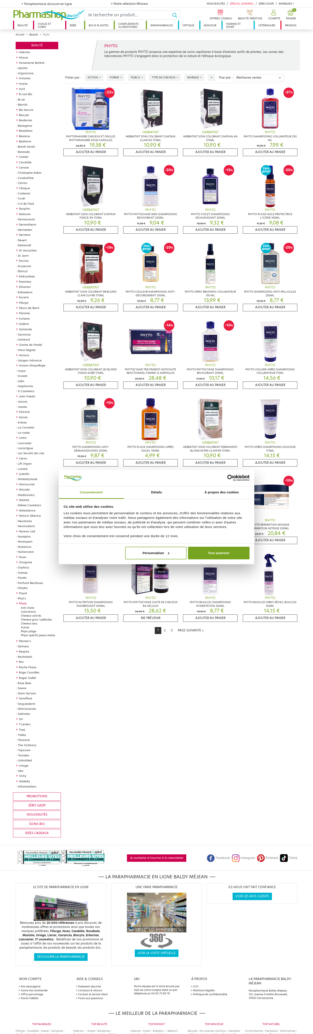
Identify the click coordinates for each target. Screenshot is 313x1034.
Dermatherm (27, 224)
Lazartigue (25, 448)
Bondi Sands (26, 146)
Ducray (24, 261)
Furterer (24, 318)
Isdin (21, 381)
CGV (196, 986)
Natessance (27, 510)
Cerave (24, 167)
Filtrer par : (73, 78)
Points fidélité (29, 998)
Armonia (24, 78)
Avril (22, 89)
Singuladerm (26, 704)
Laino (23, 438)
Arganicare (25, 73)
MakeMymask (27, 479)
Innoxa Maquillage (32, 365)
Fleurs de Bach (29, 308)
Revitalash (25, 657)
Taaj (22, 730)
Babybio (158, 1031)
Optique (188, 25)
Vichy (22, 776)
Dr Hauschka (28, 250)
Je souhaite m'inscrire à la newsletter (156, 858)
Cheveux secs (29, 623)
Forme (115, 77)
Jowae (22, 407)
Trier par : (226, 78)
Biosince (24, 136)
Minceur (210, 25)
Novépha (24, 536)
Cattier (23, 157)
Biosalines (25, 131)
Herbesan (271, 1031)
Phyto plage (28, 631)
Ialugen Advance (30, 360)
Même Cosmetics (29, 505)
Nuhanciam (26, 552)
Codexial (24, 193)
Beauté (23, 25)
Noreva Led (27, 531)
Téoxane (24, 740)
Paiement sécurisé (89, 986)
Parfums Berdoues (30, 583)
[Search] (128, 15)
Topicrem (24, 750)
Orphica (23, 567)
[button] (274, 14)
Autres (25, 627)
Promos (290, 25)
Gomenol (24, 339)
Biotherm (25, 141)
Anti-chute (27, 608)
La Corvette (26, 427)
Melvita (24, 500)
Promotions (37, 796)
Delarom (24, 214)
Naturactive (287, 1031)
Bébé (73, 25)
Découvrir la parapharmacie (61, 957)
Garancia (24, 334)
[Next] (190, 630)
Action (93, 77)
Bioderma (25, 120)
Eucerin (24, 297)
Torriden (23, 755)
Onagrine (25, 562)
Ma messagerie (30, 986)
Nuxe (22, 557)
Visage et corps (44, 25)
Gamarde (25, 329)
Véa (20, 771)
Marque (193, 77)
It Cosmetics (26, 391)
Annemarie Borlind (31, 63)
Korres (23, 417)
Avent (146, 1031)
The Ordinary (27, 745)
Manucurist (27, 484)
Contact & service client (93, 994)
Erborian (25, 287)
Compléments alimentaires (128, 25)
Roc (21, 662)
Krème (22, 422)
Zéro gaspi (37, 805)
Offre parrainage (32, 994)
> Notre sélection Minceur (129, 4)
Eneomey (25, 281)
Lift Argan (25, 464)
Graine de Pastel (30, 345)
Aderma (24, 52)
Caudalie (25, 162)
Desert (22, 240)
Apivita (23, 68)
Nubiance (24, 547)
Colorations (28, 612)
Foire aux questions (90, 998)
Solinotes (24, 714)
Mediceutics (26, 495)
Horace (24, 355)
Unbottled (25, 760)
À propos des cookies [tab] (222, 492)
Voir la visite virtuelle (157, 953)
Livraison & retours (90, 990)
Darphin (24, 209)
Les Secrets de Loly (31, 453)
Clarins (22, 183)
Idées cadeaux (37, 833)
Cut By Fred (26, 204)
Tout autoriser (219, 553)
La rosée (24, 433)
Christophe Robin (30, 173)
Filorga (23, 303)
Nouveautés (216, 3)
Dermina (24, 235)
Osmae (23, 573)
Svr (21, 719)
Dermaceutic (26, 219)
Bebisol (172, 1031)
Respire (24, 651)
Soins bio (37, 824)
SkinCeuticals (27, 709)
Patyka (23, 588)
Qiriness (23, 646)
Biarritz (23, 104)
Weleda (24, 781)
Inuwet (22, 376)
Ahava (23, 57)
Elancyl (22, 271)
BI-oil (21, 99)
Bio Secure (26, 110)
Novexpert (25, 541)
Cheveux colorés (31, 615)
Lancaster (25, 443)
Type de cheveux (164, 77)
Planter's (25, 641)
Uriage (23, 765)
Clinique (24, 188)
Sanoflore (25, 698)
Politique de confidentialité (210, 994)
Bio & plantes (98, 25)
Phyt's (22, 598)
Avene (23, 84)
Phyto (23, 603)
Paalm (22, 578)
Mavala (24, 489)
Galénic (24, 324)
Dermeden (25, 230)
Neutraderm (26, 526)
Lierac (23, 458)
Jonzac (23, 401)
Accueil (20, 34)
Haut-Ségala (27, 350)
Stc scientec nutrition (213, 1031)
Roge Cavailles (29, 672)
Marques (285, 3)
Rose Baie (24, 683)
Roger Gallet (27, 678)
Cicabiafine (26, 178)
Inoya (22, 371)
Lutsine (23, 469)
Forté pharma (254, 1031)
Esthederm (25, 292)
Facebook (218, 858)
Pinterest (267, 858)
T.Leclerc (25, 724)
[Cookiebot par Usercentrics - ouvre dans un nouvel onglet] (230, 478)
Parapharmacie (161, 25)
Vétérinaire (266, 25)
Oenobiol (234, 1031)
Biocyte (24, 115)
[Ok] (176, 15)
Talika (22, 735)
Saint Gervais (27, 693)
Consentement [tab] (91, 492)
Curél (21, 198)
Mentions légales (204, 990)
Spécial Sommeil (242, 3)
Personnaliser (156, 553)
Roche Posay (28, 667)
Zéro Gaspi (266, 3)
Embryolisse (27, 276)
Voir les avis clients (252, 896)
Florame (24, 313)
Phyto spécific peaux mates (38, 635)
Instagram (243, 858)
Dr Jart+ (23, 256)
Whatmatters (27, 786)
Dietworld (24, 245)
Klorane (24, 412)
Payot (23, 593)
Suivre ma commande (34, 990)
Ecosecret (24, 266)
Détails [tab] (156, 492)
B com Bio (25, 94)
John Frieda (27, 396)
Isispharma (25, 386)
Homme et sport (233, 25)
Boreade (24, 152)
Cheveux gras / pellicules (36, 619)
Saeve (22, 688)
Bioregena (25, 126)
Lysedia (24, 474)
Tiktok (288, 858)
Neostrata (25, 521)
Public (136, 77)
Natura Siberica (30, 516)
